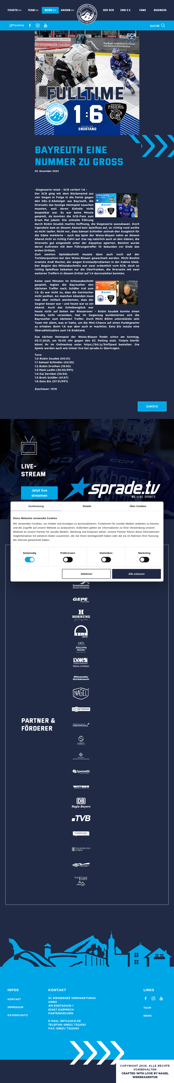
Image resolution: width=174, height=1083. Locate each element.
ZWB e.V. (125, 10)
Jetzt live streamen (39, 492)
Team (31, 10)
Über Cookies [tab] (138, 506)
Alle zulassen (136, 573)
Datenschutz (17, 1015)
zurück (152, 406)
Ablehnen (86, 573)
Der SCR (108, 10)
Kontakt (14, 999)
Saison (65, 10)
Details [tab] (87, 506)
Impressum (15, 1007)
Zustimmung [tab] (36, 506)
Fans (142, 10)
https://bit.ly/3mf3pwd (100, 344)
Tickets (12, 10)
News (48, 10)
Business (160, 10)
